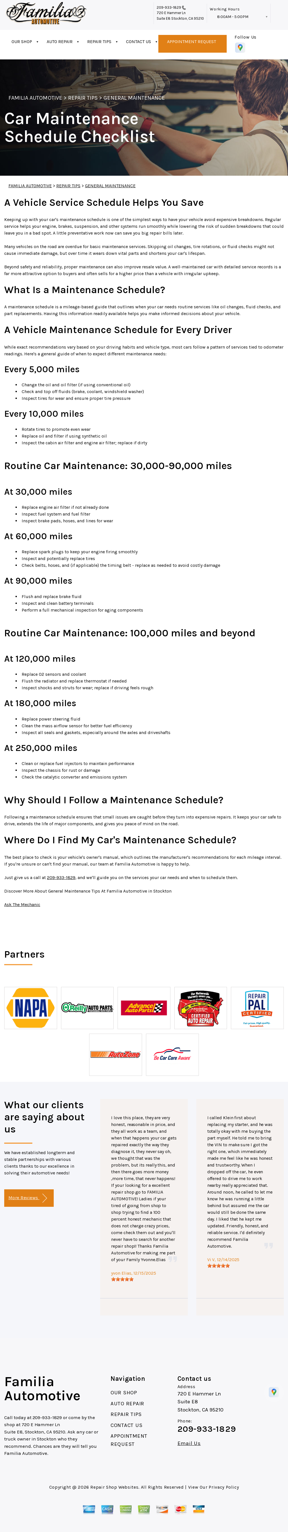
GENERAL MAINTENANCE (134, 98)
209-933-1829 (169, 7)
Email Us (189, 1443)
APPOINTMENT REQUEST (191, 41)
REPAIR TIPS (99, 41)
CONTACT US (138, 41)
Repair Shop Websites (114, 1487)
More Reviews (27, 1198)
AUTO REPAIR (60, 41)
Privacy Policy (224, 1487)
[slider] (122, 1279)
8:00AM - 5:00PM (232, 16)
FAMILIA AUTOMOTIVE (35, 98)
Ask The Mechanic (22, 904)
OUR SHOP (22, 41)
